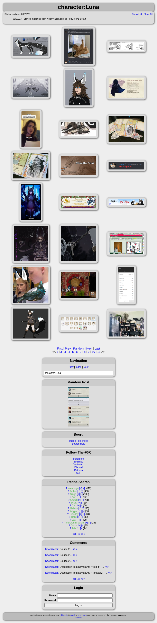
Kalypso (74, 511)
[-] (84, 488)
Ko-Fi (78, 473)
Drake (74, 525)
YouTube (78, 461)
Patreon (78, 470)
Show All (148, 14)
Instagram (78, 458)
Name (52, 595)
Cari (74, 505)
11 (99, 351)
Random (78, 348)
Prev (70, 367)
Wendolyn (73, 488)
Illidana (74, 508)
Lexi (74, 519)
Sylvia (74, 502)
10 (93, 351)
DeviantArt (78, 464)
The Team (82, 615)
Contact (78, 617)
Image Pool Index (78, 440)
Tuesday (73, 514)
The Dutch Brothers (73, 522)
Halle (74, 517)
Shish (72, 615)
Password (50, 600)
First (60, 348)
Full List (76, 534)
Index (78, 367)
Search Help (78, 443)
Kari (74, 497)
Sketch (73, 499)
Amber (73, 491)
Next (85, 367)
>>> (74, 549)
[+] (80, 488)
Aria (74, 528)
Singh (73, 494)
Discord (78, 467)
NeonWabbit (51, 549)
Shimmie (64, 615)
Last (97, 348)
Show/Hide (137, 14)
